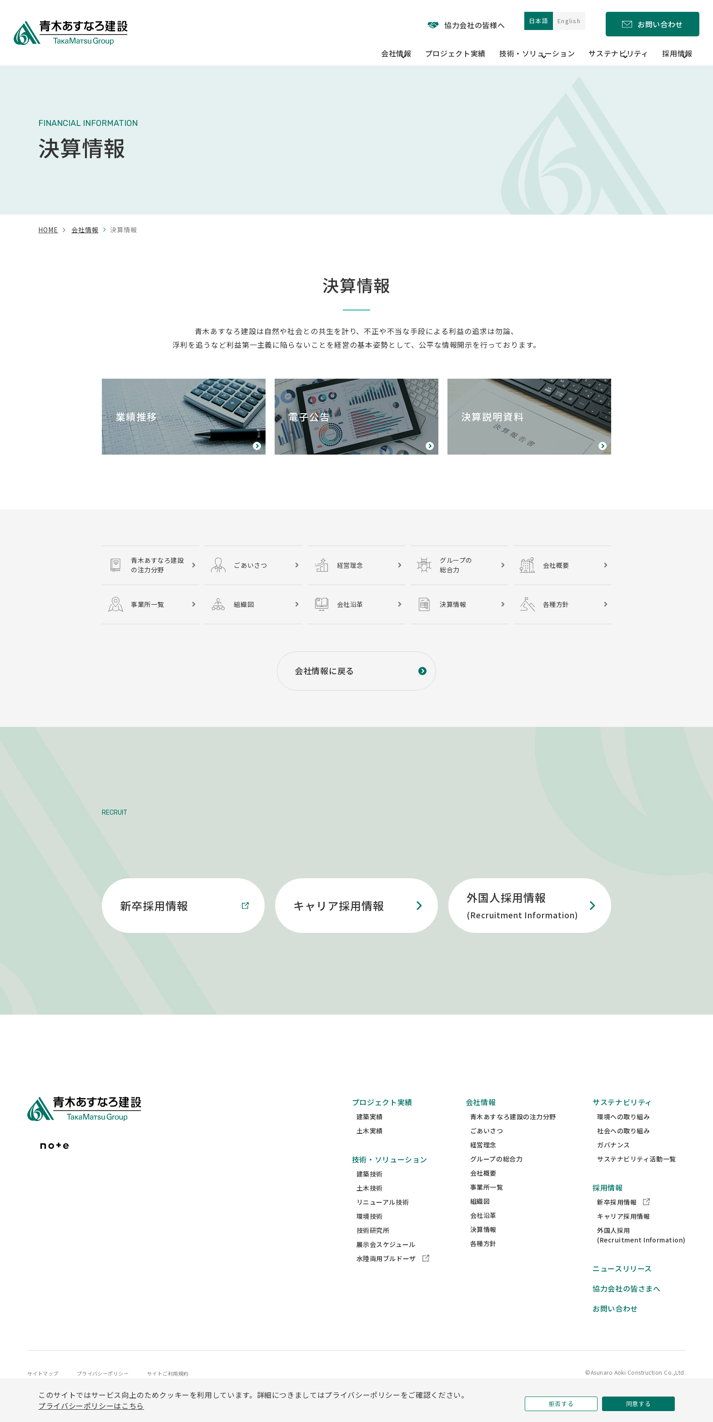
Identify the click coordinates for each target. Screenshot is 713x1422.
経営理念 (483, 1161)
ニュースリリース (622, 1285)
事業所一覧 (486, 1203)
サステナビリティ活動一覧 (636, 1175)
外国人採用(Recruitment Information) (641, 1251)
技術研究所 (373, 1247)
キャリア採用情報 (623, 1232)
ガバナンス (613, 1161)
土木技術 (369, 1204)
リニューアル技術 (382, 1218)
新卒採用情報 (623, 1218)
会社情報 (85, 229)
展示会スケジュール (386, 1261)
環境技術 (369, 1232)
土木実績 (369, 1147)
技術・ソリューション (389, 1176)
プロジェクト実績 (462, 46)
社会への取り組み (623, 1147)
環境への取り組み (623, 1133)
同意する (639, 1401)
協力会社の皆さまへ (626, 1305)
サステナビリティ (622, 1118)
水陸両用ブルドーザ (392, 1275)
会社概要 (483, 1189)
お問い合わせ (615, 1325)
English (563, 21)
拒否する (561, 1401)
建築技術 (369, 1190)
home (48, 229)
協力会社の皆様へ (442, 21)
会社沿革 (483, 1232)
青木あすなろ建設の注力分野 (513, 1133)
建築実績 (369, 1133)
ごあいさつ (486, 1147)
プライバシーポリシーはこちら (91, 1403)
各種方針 (483, 1260)
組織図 (480, 1217)
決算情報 (483, 1246)
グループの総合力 (496, 1175)
